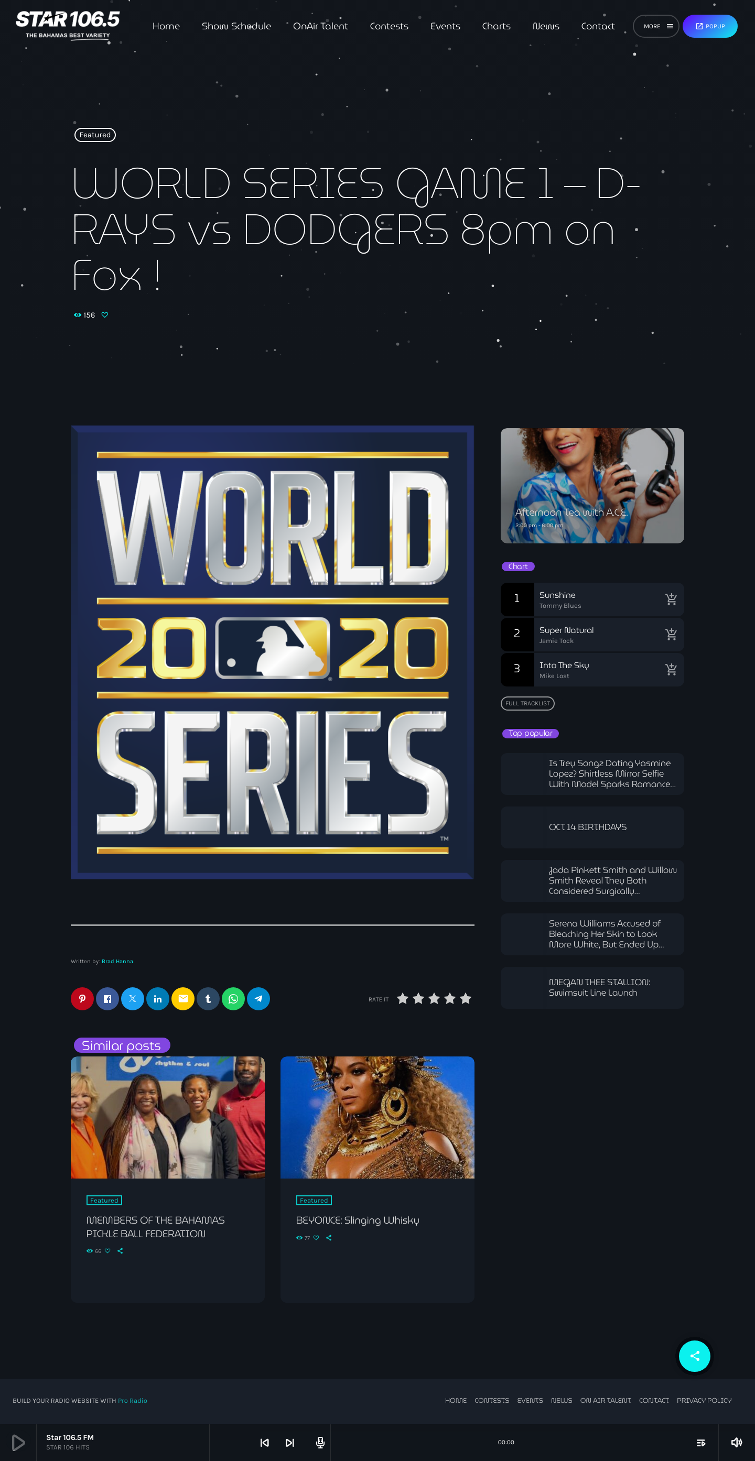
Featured (95, 135)
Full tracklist (527, 703)
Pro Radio (132, 1401)
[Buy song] (671, 599)
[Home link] (68, 26)
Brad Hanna (117, 961)
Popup (710, 26)
